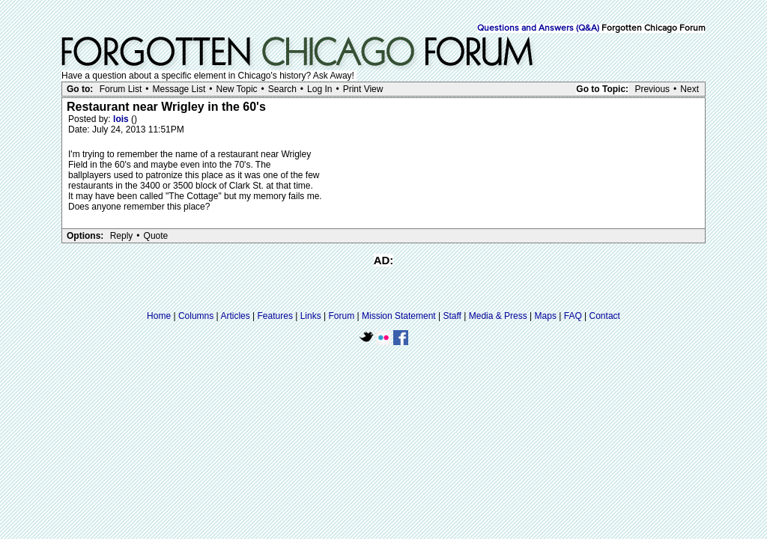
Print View (363, 89)
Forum (342, 316)
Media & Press (498, 316)
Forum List (121, 89)
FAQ (573, 316)
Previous (652, 89)
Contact (604, 316)
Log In (319, 89)
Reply (121, 236)
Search (282, 89)
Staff (452, 316)
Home (159, 316)
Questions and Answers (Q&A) (538, 28)
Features (275, 316)
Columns (195, 316)
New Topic (236, 89)
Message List (179, 89)
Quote (156, 236)
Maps (546, 316)
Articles (234, 316)
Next (689, 89)
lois (122, 119)
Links (310, 316)
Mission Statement (399, 316)
